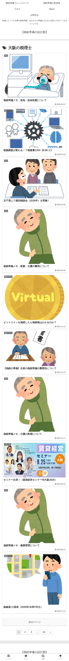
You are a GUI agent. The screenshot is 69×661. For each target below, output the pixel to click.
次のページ (35, 622)
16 (44, 632)
